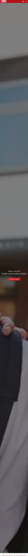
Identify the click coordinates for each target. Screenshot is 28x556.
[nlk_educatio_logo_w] (3, 1)
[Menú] (23, 1)
